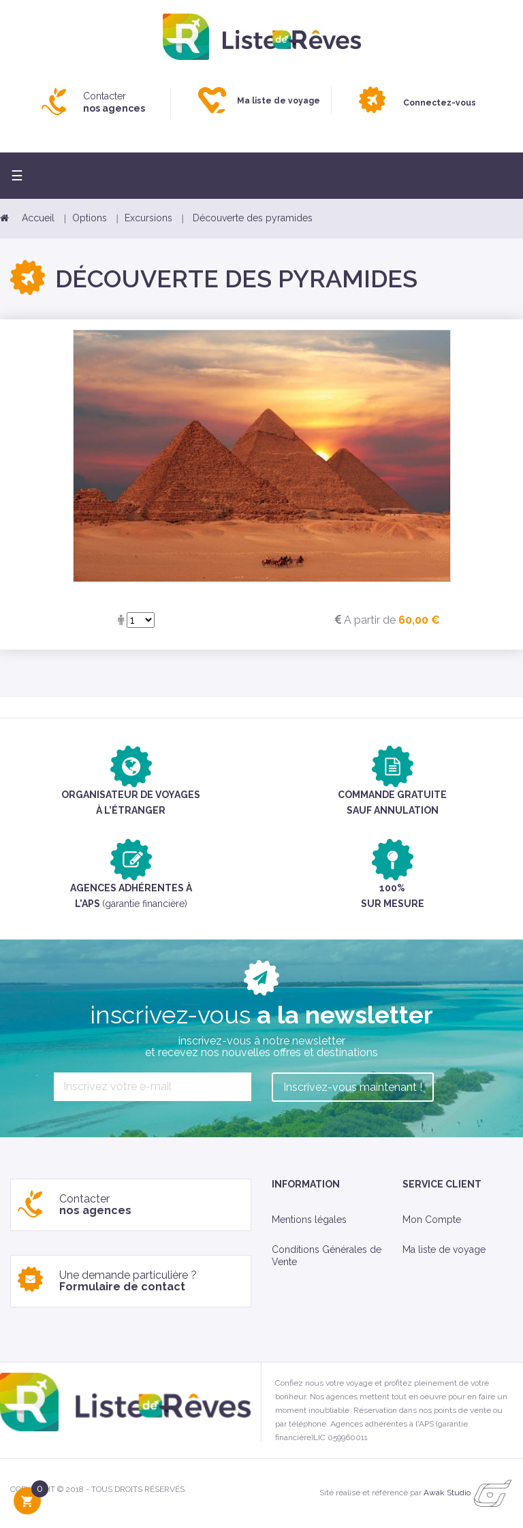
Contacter (114, 102)
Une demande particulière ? (128, 1281)
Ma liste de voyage (444, 1249)
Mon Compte (431, 1219)
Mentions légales (309, 1219)
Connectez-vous (439, 103)
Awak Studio (447, 1492)
